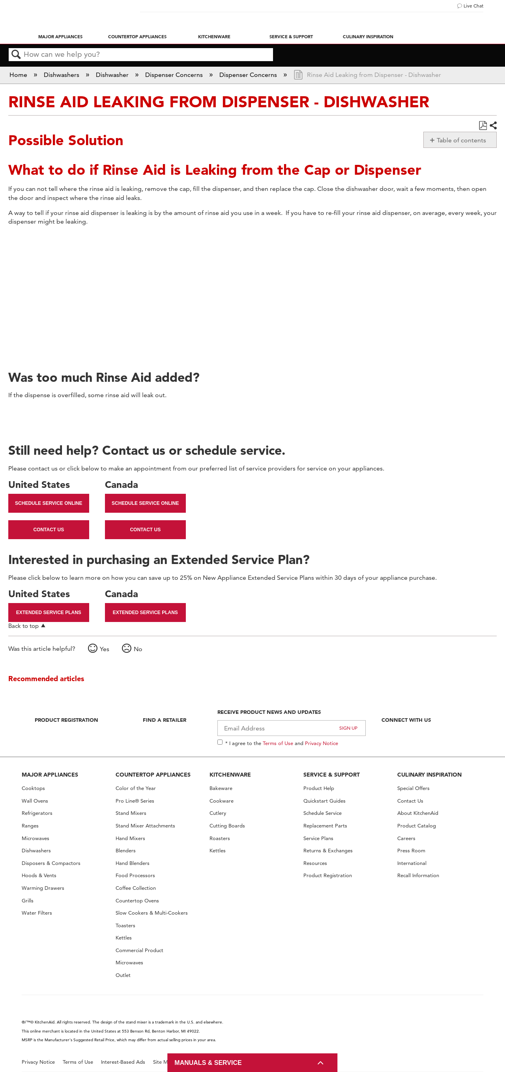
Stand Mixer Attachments (145, 826)
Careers (406, 838)
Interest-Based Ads (123, 1062)
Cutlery (217, 813)
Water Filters (37, 913)
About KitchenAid (417, 813)
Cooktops (33, 788)
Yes (104, 649)
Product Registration (66, 720)
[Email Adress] (291, 728)
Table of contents (461, 140)
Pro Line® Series (135, 801)
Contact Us (48, 529)
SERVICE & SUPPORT (331, 774)
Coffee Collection (136, 888)
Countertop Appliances (137, 36)
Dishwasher (113, 74)
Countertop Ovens (137, 901)
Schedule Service (322, 813)
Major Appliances (60, 36)
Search (16, 55)
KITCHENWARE (230, 774)
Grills (28, 901)
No (138, 649)
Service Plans (318, 838)
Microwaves (35, 838)
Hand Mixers (130, 838)
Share (493, 126)
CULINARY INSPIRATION (429, 774)
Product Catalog (416, 826)
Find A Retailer (164, 720)
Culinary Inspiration (368, 36)
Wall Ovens (35, 801)
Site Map (163, 1062)
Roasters (219, 838)
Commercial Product (139, 950)
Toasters (125, 925)
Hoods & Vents (39, 875)
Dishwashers (62, 74)
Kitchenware (214, 36)
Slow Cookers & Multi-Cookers (152, 913)
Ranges (30, 826)
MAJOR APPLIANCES (50, 774)
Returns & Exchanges (328, 850)
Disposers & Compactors (51, 863)
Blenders (126, 850)
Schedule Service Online (48, 503)
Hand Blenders (133, 863)
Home (19, 74)
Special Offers (413, 788)
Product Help (318, 788)
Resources (315, 863)
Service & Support (291, 36)
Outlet (123, 975)
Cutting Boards (227, 826)
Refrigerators (37, 813)
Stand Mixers (131, 813)
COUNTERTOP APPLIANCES (153, 774)
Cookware (221, 801)
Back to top (23, 625)
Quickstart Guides (324, 801)
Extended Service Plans (48, 612)
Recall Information (418, 875)
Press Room (411, 850)
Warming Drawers (43, 888)
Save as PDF (483, 126)
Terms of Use (278, 743)
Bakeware (220, 788)
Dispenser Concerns (174, 74)
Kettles (124, 938)
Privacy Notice (321, 743)
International (411, 863)
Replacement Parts (325, 826)
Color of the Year (136, 788)
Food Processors (135, 875)
